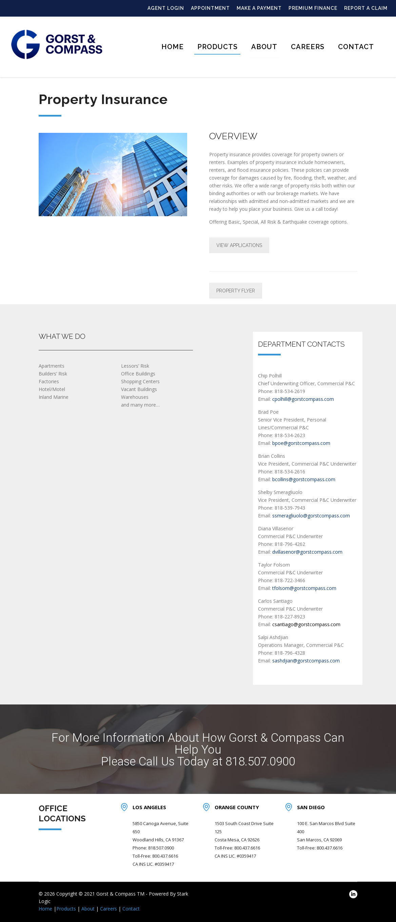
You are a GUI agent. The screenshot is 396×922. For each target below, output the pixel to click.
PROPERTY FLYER (235, 290)
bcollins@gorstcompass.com (303, 479)
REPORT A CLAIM (366, 8)
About (264, 47)
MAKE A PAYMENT (259, 8)
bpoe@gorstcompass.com (301, 443)
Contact (356, 47)
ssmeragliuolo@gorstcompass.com (311, 515)
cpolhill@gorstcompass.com (303, 399)
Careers (307, 47)
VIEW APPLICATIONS (239, 245)
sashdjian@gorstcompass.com (306, 660)
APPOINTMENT (210, 8)
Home (172, 47)
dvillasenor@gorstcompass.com (307, 552)
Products (217, 47)
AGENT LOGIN (165, 8)
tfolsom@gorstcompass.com (304, 588)
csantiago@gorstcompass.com (305, 624)
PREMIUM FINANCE (313, 8)
